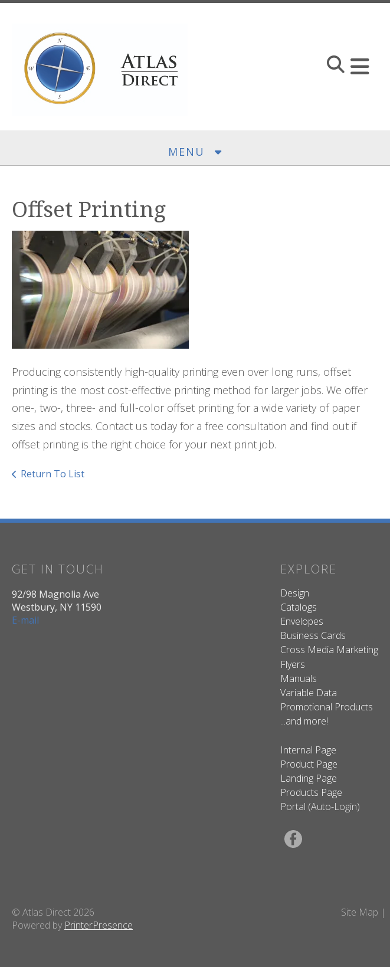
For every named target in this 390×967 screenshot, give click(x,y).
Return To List (52, 473)
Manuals (298, 678)
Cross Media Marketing (329, 649)
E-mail (25, 620)
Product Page (308, 764)
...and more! (304, 720)
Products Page (311, 792)
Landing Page (308, 778)
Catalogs (298, 607)
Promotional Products (326, 706)
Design (294, 592)
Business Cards (313, 635)
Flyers (292, 664)
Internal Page (308, 749)
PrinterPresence (98, 925)
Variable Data (308, 692)
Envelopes (301, 621)
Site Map (359, 912)
